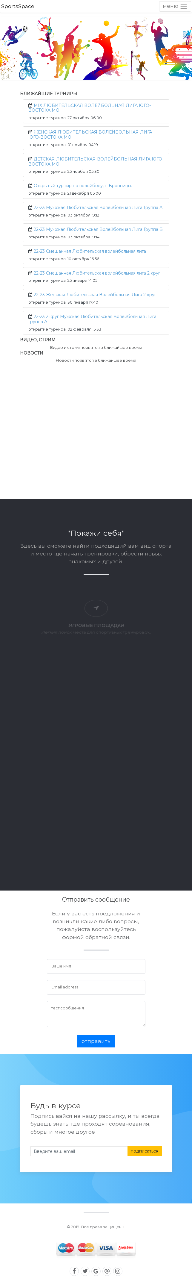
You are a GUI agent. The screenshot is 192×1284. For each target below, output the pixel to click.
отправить (96, 1041)
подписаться (144, 1151)
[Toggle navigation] (175, 6)
